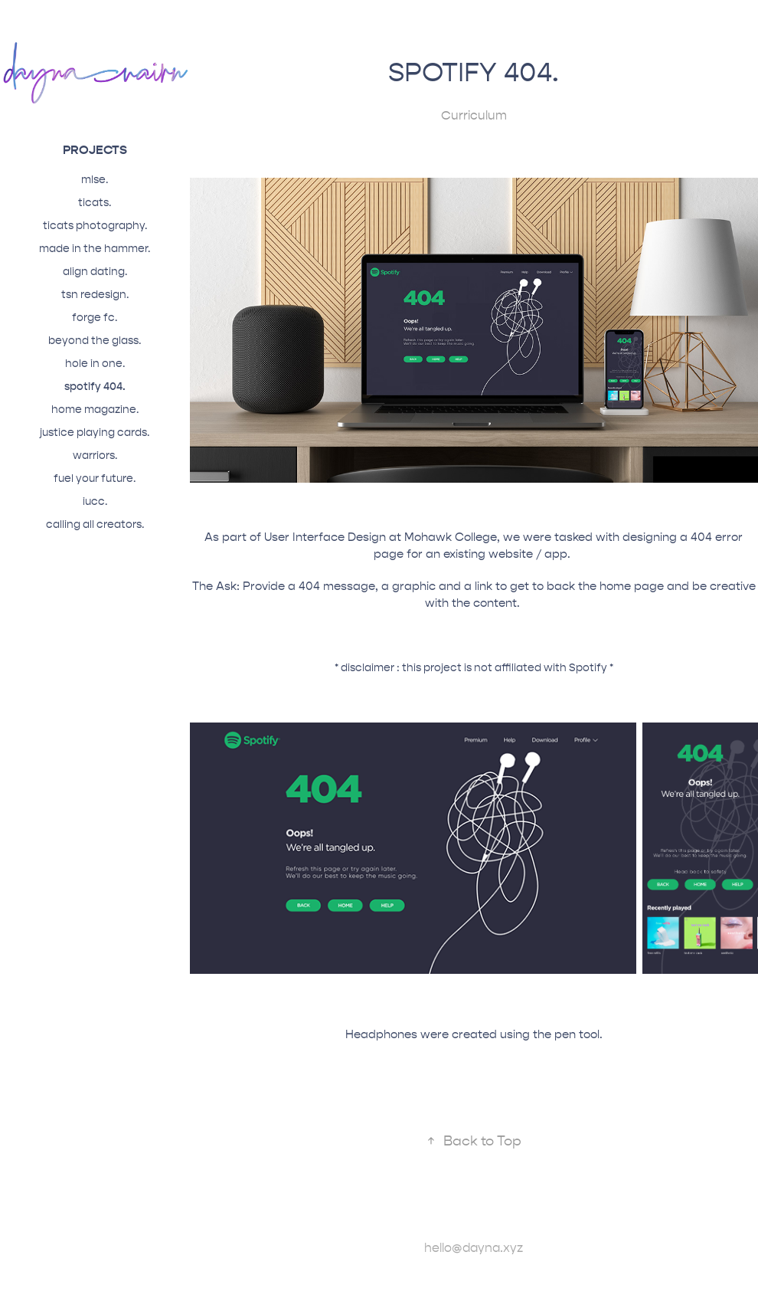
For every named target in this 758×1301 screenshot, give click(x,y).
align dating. (95, 271)
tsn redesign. (95, 294)
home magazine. (95, 409)
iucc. (95, 501)
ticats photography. (95, 225)
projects (95, 150)
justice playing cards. (94, 432)
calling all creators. (95, 524)
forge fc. (94, 317)
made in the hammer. (94, 248)
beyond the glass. (94, 340)
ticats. (94, 202)
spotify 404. (95, 386)
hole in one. (95, 363)
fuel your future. (95, 478)
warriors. (95, 455)
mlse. (94, 179)
